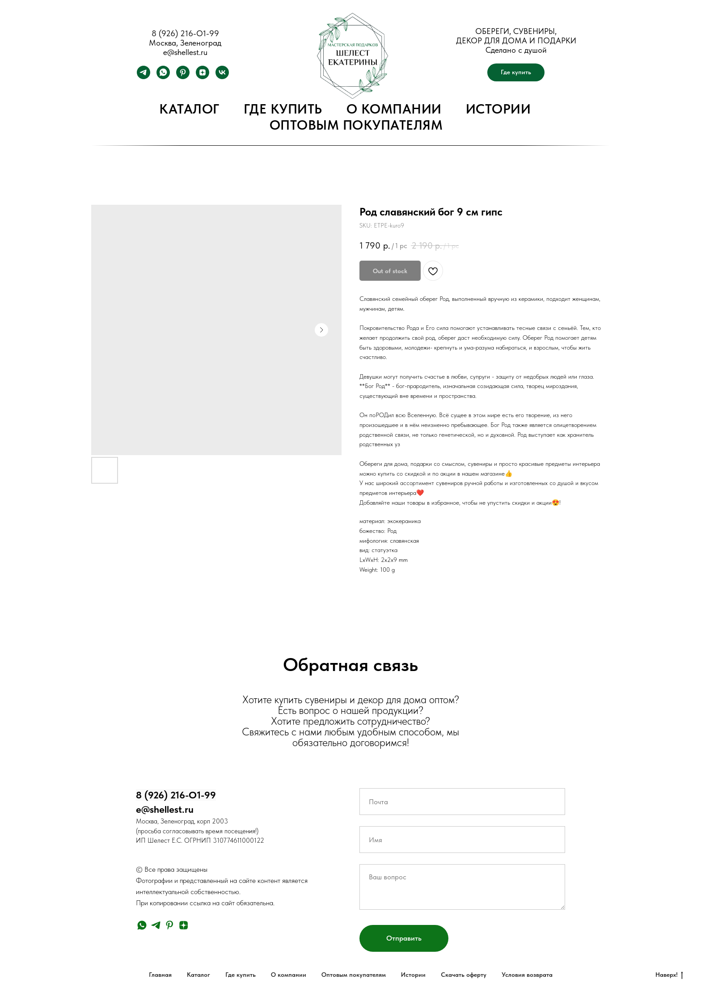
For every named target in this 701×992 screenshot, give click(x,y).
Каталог (189, 109)
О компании (394, 109)
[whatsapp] (163, 76)
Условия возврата (527, 974)
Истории (498, 109)
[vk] (222, 76)
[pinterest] (183, 76)
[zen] (202, 76)
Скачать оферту (463, 974)
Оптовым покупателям (356, 125)
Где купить (283, 109)
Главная (160, 974)
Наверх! (669, 975)
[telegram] (143, 76)
